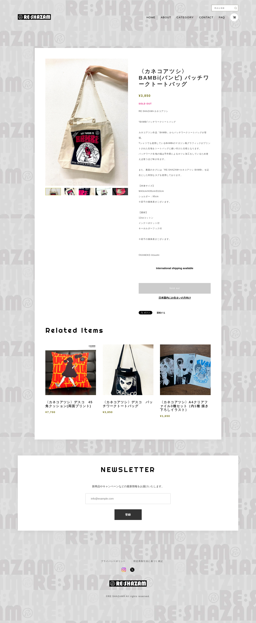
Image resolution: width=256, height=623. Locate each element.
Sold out (174, 288)
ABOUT (166, 17)
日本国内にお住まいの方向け (175, 297)
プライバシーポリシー (113, 561)
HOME (150, 17)
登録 (128, 514)
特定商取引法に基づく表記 (148, 561)
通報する (161, 313)
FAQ (222, 17)
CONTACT (206, 17)
